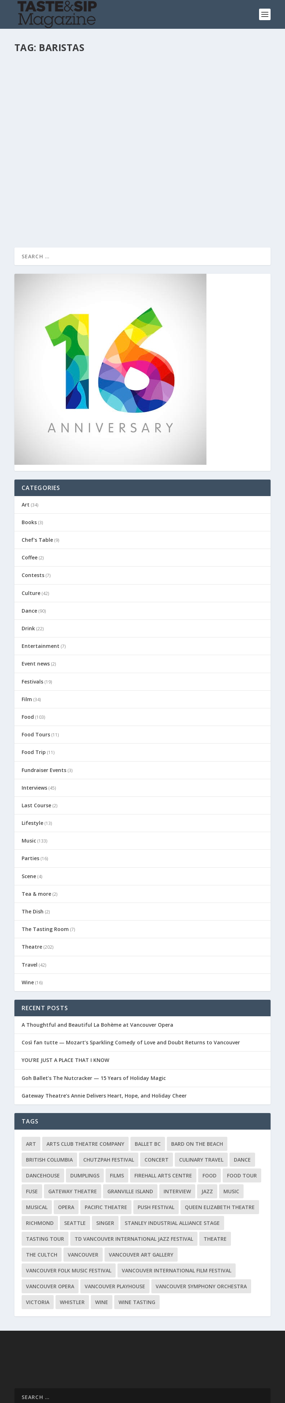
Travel (29, 915)
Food (28, 667)
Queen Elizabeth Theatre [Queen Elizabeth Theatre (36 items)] (220, 1157)
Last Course (36, 755)
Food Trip (34, 702)
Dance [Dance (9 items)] (242, 1110)
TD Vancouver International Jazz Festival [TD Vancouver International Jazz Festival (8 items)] (134, 1189)
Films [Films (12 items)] (117, 1125)
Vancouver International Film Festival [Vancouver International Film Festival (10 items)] (176, 1220)
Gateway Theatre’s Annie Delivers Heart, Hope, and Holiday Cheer (104, 1046)
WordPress (132, 1386)
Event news (36, 613)
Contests (33, 525)
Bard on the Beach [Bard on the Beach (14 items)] (197, 1094)
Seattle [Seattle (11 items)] (75, 1173)
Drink (97, 87)
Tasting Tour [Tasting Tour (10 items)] (45, 1189)
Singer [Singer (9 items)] (105, 1173)
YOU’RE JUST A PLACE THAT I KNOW (65, 1010)
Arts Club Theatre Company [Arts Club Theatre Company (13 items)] (85, 1094)
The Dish (33, 861)
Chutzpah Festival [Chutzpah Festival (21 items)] (108, 1110)
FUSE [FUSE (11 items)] (32, 1141)
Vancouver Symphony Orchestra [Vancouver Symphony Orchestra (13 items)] (201, 1236)
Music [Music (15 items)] (231, 1141)
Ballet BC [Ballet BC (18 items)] (148, 1094)
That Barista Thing (186, 69)
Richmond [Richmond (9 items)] (40, 1173)
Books (29, 472)
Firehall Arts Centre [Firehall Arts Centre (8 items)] (163, 1125)
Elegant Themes (64, 1386)
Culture (31, 543)
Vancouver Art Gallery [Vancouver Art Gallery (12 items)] (141, 1205)
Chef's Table (37, 490)
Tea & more (36, 844)
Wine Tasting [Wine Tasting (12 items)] (137, 1252)
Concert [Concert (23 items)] (156, 1110)
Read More (40, 166)
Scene (29, 826)
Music (29, 790)
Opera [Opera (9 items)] (66, 1157)
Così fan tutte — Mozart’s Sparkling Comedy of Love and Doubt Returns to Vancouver (131, 992)
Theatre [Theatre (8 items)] (215, 1189)
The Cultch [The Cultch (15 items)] (41, 1205)
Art (26, 454)
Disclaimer (192, 1395)
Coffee (29, 507)
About (130, 1395)
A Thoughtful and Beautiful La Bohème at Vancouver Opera (97, 975)
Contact (108, 1395)
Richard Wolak (42, 87)
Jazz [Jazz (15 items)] (207, 1141)
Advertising (222, 1395)
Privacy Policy (158, 1395)
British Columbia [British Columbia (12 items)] (49, 1110)
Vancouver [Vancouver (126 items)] (83, 1205)
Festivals (32, 631)
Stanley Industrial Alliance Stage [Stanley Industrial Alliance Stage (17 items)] (172, 1173)
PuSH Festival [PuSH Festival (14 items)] (156, 1157)
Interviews (34, 738)
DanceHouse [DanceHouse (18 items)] (43, 1125)
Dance (29, 561)
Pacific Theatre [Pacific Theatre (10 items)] (106, 1157)
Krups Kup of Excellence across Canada (75, 72)
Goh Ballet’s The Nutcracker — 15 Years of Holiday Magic (94, 1028)
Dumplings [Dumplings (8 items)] (84, 1125)
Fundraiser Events (44, 720)
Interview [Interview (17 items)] (177, 1141)
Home (87, 1395)
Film (27, 649)
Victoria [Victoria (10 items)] (37, 1252)
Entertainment (40, 596)
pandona (169, 80)
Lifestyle (32, 773)
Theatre (32, 897)
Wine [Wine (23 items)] (101, 1252)
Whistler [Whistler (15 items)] (72, 1252)
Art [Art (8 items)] (31, 1094)
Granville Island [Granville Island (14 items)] (130, 1141)
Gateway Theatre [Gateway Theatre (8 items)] (72, 1141)
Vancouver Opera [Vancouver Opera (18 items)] (50, 1236)
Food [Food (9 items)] (209, 1125)
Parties (30, 808)
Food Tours (36, 684)
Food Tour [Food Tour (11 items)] (242, 1125)
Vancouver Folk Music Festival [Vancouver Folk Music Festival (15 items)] (68, 1220)
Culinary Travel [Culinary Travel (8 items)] (201, 1110)
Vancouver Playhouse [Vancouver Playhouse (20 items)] (115, 1236)
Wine (28, 932)
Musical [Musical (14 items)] (37, 1157)
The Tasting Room (45, 879)
